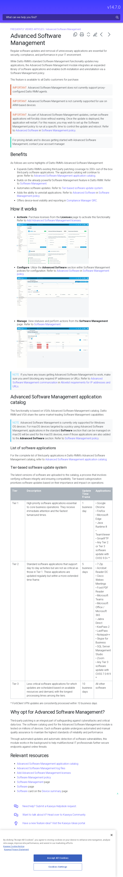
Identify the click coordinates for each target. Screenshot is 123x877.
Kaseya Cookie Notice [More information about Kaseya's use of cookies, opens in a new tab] (13, 846)
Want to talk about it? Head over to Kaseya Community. (54, 814)
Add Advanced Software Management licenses (54, 220)
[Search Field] (61, 17)
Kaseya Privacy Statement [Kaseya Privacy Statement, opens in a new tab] (16, 849)
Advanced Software (27, 130)
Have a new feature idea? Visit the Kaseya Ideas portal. (54, 823)
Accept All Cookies (58, 858)
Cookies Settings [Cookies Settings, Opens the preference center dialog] (57, 867)
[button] (117, 17)
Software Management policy (58, 130)
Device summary (51, 791)
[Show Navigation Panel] (4, 6)
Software (22, 786)
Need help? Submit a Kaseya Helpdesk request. (50, 806)
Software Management (33, 183)
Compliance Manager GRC (82, 200)
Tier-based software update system (82, 188)
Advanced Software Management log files (41, 768)
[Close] (111, 835)
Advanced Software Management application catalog (64, 175)
